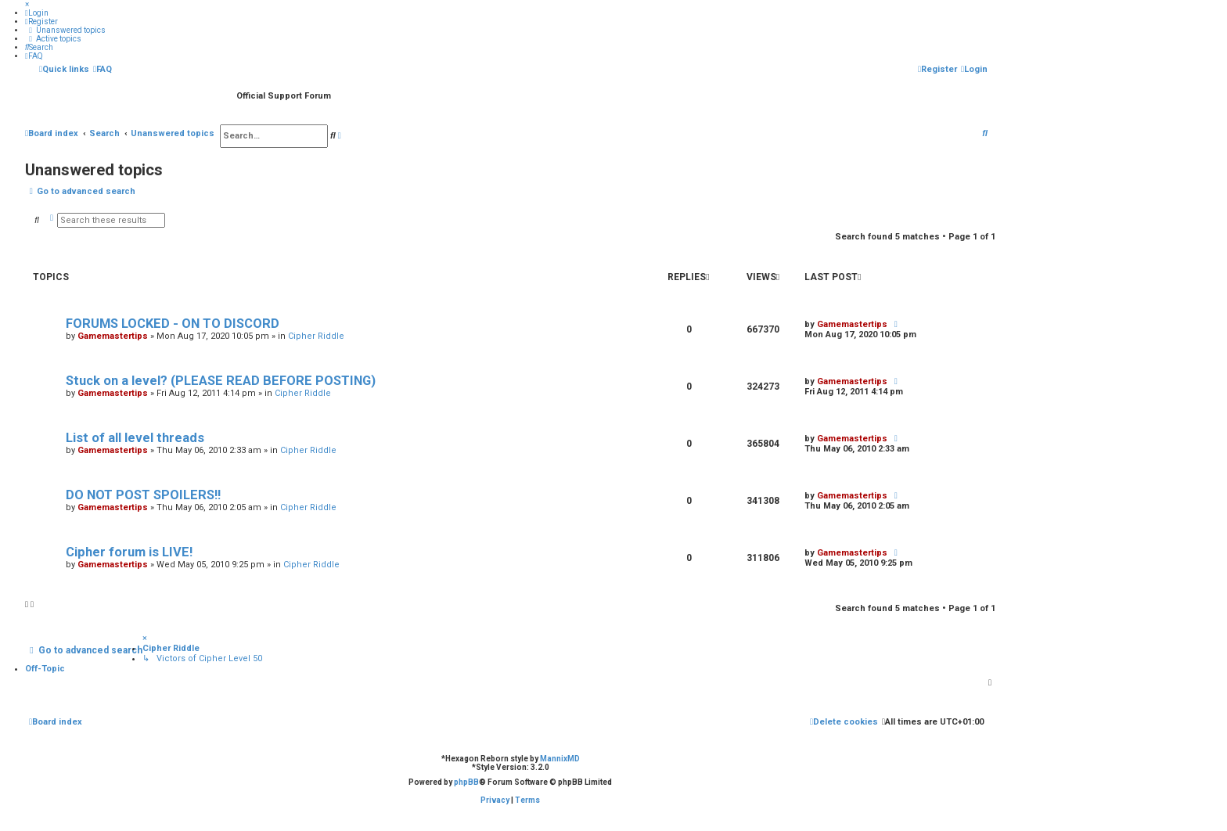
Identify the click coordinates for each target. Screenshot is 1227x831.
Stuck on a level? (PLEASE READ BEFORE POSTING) (221, 380)
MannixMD (560, 758)
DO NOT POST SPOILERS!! (143, 494)
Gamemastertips (112, 336)
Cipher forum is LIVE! (129, 552)
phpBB (466, 782)
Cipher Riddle (316, 336)
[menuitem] (37, 13)
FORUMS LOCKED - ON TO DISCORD (172, 323)
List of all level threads (135, 437)
